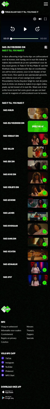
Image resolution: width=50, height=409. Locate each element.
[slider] (24, 39)
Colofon (4, 342)
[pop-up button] (34, 19)
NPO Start (7, 375)
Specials (30, 338)
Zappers (30, 334)
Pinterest (7, 370)
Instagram (7, 362)
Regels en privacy (8, 338)
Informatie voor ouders (11, 330)
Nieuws (30, 326)
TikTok (6, 358)
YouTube (6, 366)
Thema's (30, 330)
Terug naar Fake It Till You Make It (21, 12)
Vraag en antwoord (9, 326)
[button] (12, 29)
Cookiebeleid (7, 334)
